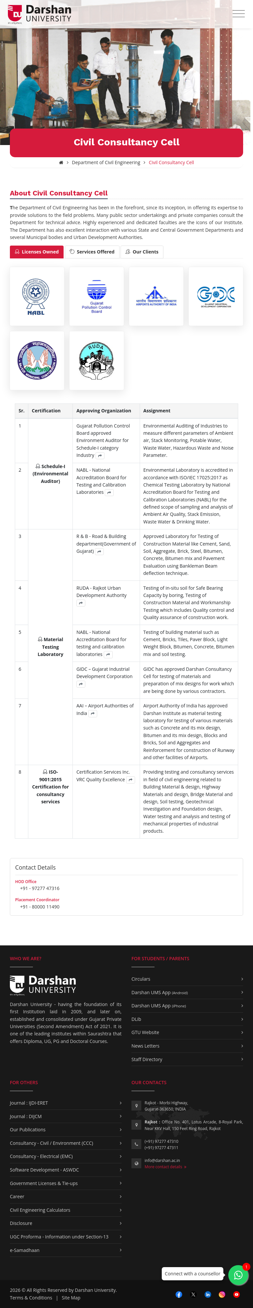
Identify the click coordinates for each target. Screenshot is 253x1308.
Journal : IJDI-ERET (29, 1103)
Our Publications (27, 1129)
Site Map (71, 1297)
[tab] (37, 252)
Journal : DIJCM (26, 1116)
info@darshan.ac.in (162, 1160)
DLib (136, 1019)
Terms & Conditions (31, 1297)
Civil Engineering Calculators (40, 1210)
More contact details (165, 1167)
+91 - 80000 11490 (39, 907)
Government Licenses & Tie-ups (44, 1183)
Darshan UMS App (159, 992)
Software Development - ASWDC (44, 1170)
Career (17, 1196)
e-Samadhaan (25, 1250)
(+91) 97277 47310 (161, 1141)
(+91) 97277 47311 (161, 1147)
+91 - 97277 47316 (39, 888)
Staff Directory (146, 1059)
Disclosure (21, 1223)
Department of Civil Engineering (106, 162)
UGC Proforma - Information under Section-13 (59, 1237)
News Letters (145, 1046)
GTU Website (145, 1032)
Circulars (140, 979)
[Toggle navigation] (238, 14)
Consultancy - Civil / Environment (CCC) (51, 1143)
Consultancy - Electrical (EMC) (41, 1156)
